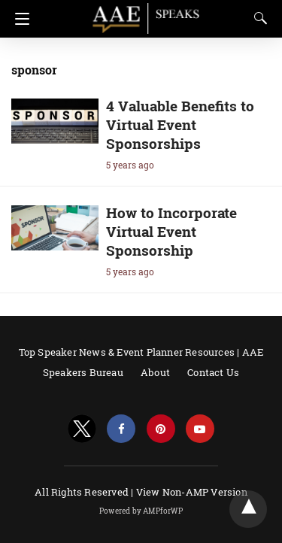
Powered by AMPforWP (141, 511)
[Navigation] (18, 19)
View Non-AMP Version (191, 492)
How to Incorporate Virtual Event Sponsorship (171, 231)
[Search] (257, 18)
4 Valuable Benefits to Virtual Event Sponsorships (180, 124)
